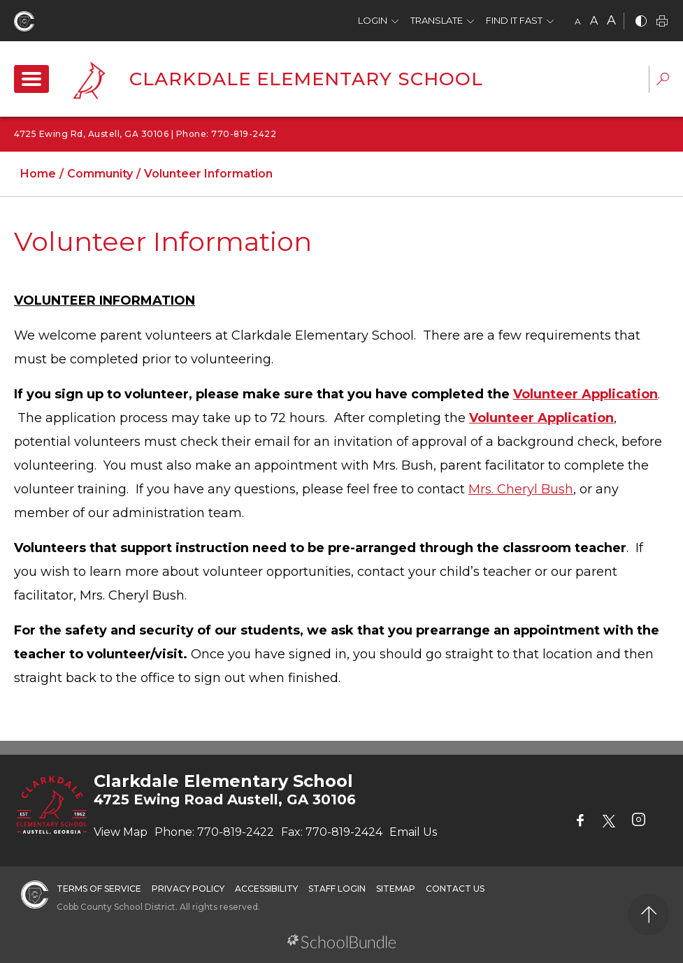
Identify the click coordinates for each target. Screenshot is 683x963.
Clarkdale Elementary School (306, 79)
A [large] (611, 20)
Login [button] (372, 20)
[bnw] (641, 22)
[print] (662, 22)
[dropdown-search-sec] (662, 80)
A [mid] (594, 20)
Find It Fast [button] (514, 20)
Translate (436, 20)
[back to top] (648, 914)
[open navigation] (31, 79)
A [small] (578, 21)
